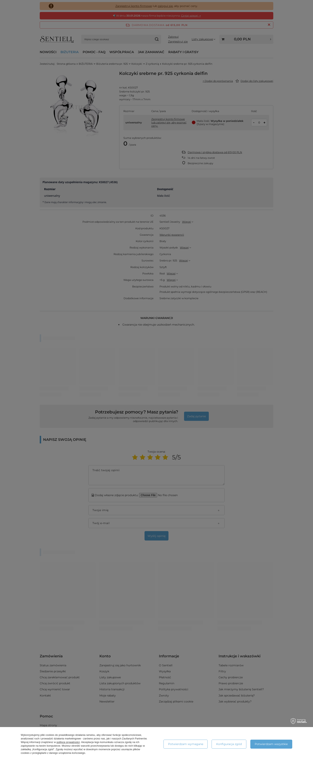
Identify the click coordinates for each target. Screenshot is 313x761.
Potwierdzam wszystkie (271, 744)
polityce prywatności (68, 742)
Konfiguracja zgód (229, 744)
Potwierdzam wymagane (185, 744)
